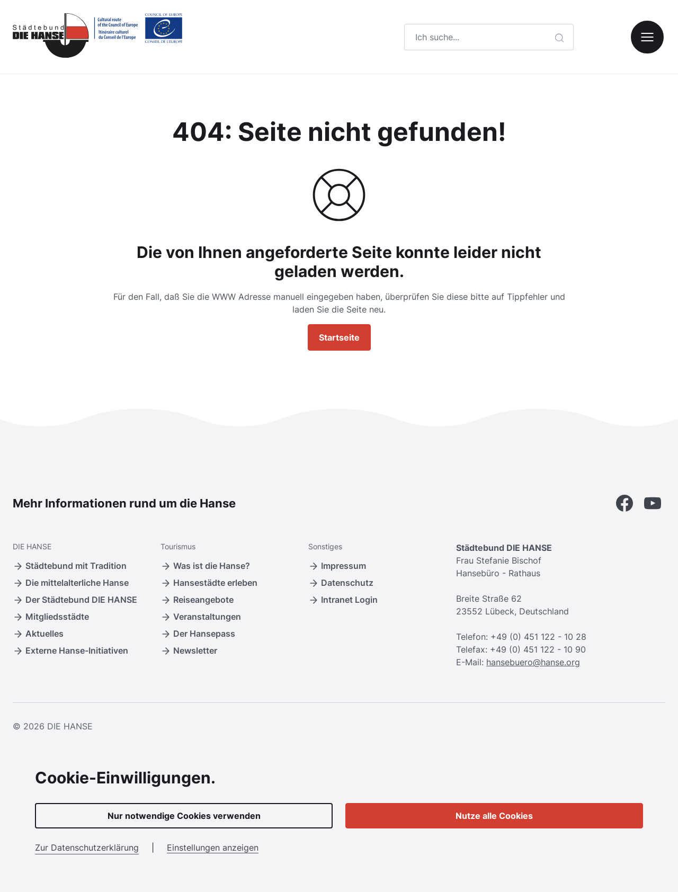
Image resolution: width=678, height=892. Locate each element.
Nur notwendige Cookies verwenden (184, 815)
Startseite (339, 337)
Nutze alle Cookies (494, 815)
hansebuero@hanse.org (533, 662)
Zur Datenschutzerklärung (87, 847)
